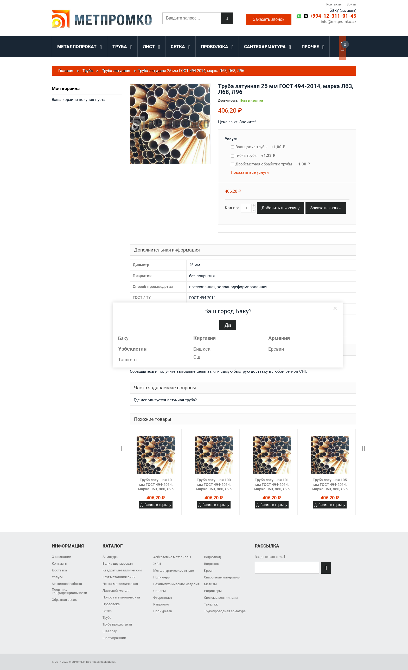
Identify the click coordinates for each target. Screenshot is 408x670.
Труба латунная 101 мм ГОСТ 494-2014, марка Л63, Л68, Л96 (272, 484)
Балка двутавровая (118, 563)
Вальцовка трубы (260, 147)
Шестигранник (114, 638)
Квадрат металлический (122, 570)
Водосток (211, 563)
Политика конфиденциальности (69, 591)
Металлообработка (67, 583)
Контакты (334, 4)
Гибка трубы (255, 155)
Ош (196, 357)
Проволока (111, 604)
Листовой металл (117, 590)
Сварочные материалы (222, 577)
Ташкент (127, 359)
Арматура (110, 556)
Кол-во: (232, 207)
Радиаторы (213, 590)
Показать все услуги (250, 172)
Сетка (107, 611)
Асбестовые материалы (172, 557)
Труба (107, 617)
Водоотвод (212, 557)
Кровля (209, 570)
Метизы (210, 584)
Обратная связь (64, 599)
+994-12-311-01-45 (333, 16)
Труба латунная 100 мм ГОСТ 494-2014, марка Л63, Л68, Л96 (214, 484)
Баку (123, 338)
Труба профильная (117, 624)
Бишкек (202, 349)
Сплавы (159, 590)
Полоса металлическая (121, 597)
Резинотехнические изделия (176, 584)
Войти (351, 4)
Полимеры (161, 577)
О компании (61, 556)
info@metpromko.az (338, 22)
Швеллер (110, 631)
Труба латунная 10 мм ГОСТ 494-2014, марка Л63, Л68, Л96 (156, 484)
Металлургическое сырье (173, 570)
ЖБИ (157, 563)
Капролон (161, 604)
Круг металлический (119, 577)
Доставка (59, 570)
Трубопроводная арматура (225, 611)
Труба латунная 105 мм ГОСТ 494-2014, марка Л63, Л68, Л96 (330, 484)
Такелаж (211, 604)
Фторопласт (162, 597)
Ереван (276, 349)
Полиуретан (162, 611)
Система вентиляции (221, 597)
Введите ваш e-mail (270, 556)
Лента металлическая (120, 583)
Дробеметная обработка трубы (272, 164)
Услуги (231, 139)
